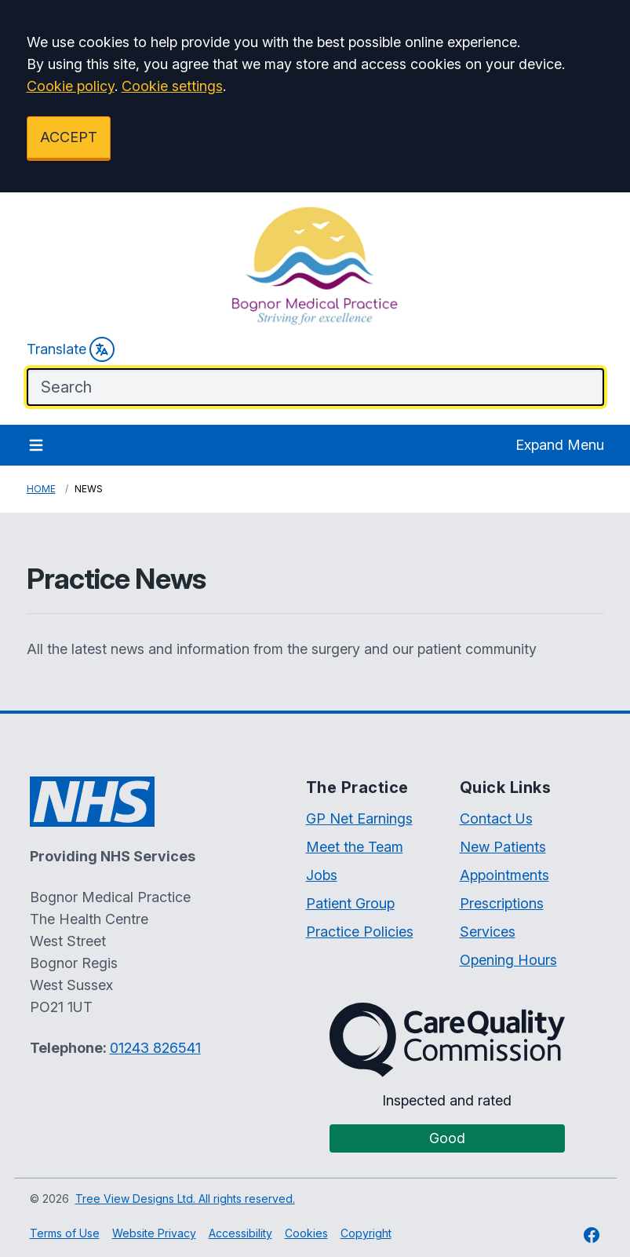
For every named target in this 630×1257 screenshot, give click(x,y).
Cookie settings (172, 86)
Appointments (504, 875)
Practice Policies (359, 931)
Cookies (306, 1233)
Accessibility (240, 1233)
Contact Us (496, 818)
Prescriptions (502, 903)
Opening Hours (508, 960)
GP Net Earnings (359, 818)
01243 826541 (155, 1048)
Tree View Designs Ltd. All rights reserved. (185, 1198)
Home (41, 489)
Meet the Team (354, 847)
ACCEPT (68, 137)
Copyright (365, 1233)
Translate (71, 349)
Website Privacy (154, 1233)
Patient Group (350, 903)
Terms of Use (65, 1233)
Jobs (321, 875)
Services (487, 931)
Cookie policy (71, 86)
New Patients (503, 847)
